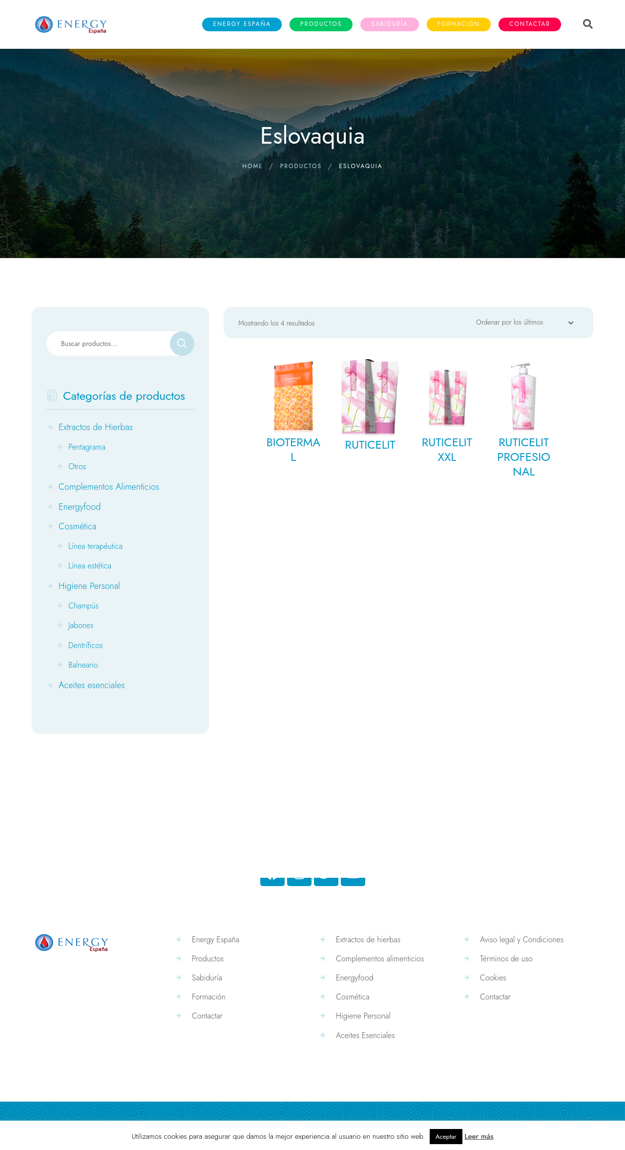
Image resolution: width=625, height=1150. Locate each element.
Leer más (478, 1136)
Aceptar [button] (446, 1136)
